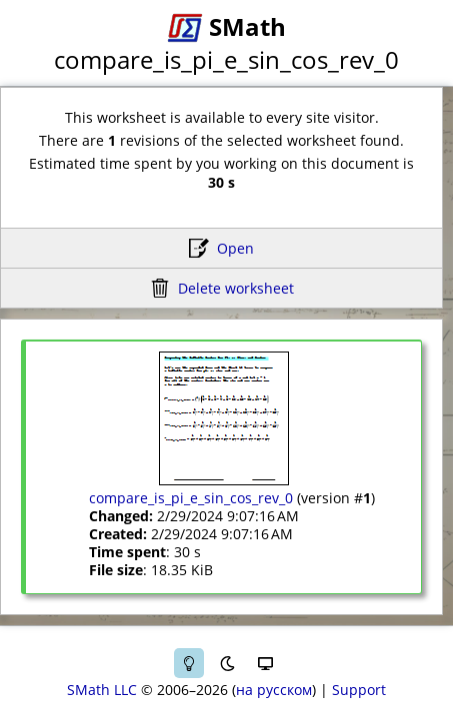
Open (235, 248)
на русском (274, 689)
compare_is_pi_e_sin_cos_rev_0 (191, 497)
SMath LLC (102, 689)
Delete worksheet (236, 288)
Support (359, 689)
